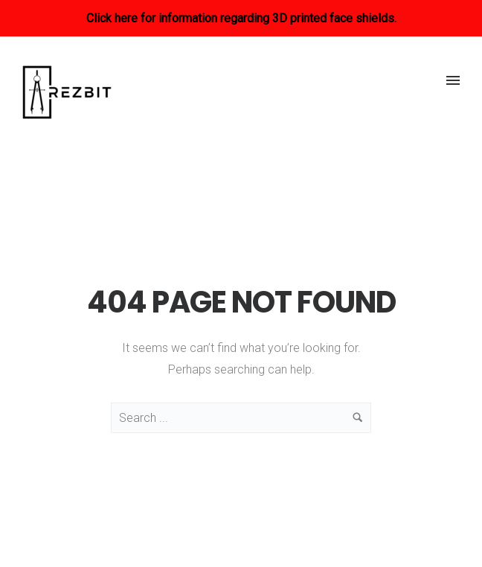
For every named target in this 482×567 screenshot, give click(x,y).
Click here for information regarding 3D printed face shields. (241, 18)
